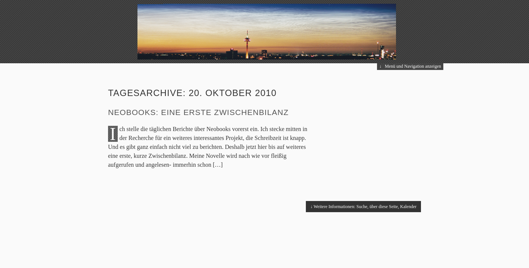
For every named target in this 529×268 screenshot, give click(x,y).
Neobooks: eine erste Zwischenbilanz (198, 112)
